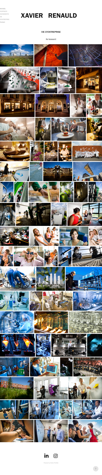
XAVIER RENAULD (49, 15)
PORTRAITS (3, 11)
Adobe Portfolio (54, 463)
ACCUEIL (3, 9)
